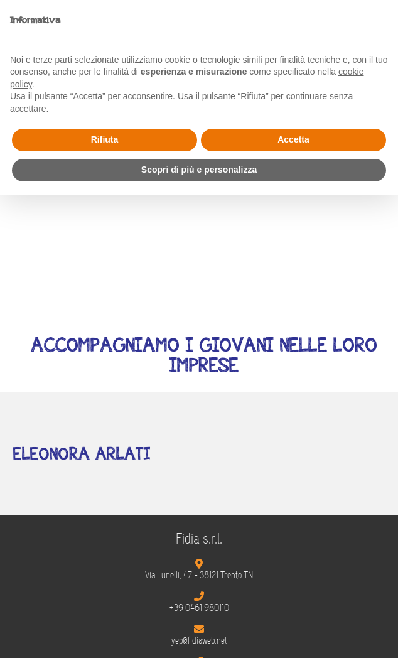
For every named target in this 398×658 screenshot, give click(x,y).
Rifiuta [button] (105, 139)
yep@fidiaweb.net (199, 640)
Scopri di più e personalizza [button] (199, 169)
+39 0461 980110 (199, 607)
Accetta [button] (293, 139)
